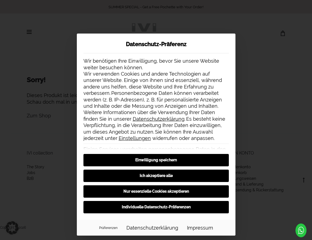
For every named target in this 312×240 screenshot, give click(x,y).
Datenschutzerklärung (159, 119)
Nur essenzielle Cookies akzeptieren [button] (156, 191)
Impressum (200, 228)
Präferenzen (108, 228)
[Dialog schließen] (228, 40)
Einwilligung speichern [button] (156, 160)
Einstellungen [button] (135, 138)
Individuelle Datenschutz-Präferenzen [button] (156, 207)
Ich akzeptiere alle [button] (156, 175)
